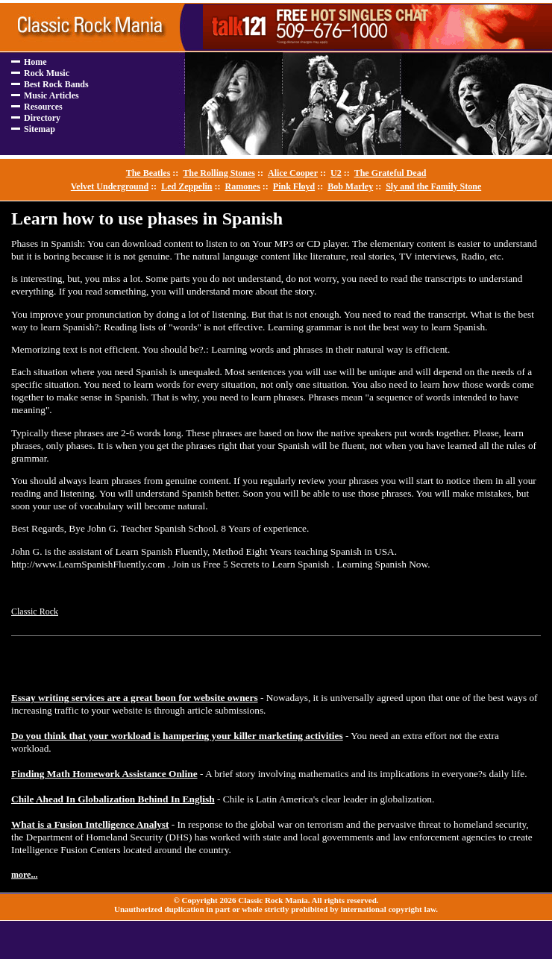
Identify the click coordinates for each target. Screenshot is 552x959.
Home (35, 62)
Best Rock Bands (56, 84)
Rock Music (46, 73)
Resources (43, 106)
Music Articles (51, 95)
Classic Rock (34, 611)
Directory (42, 118)
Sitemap (39, 129)
